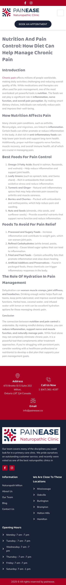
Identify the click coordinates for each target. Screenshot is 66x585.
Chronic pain (9, 77)
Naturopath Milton (12, 485)
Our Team (7, 497)
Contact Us (8, 508)
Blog (4, 503)
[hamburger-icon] (60, 13)
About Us (7, 491)
